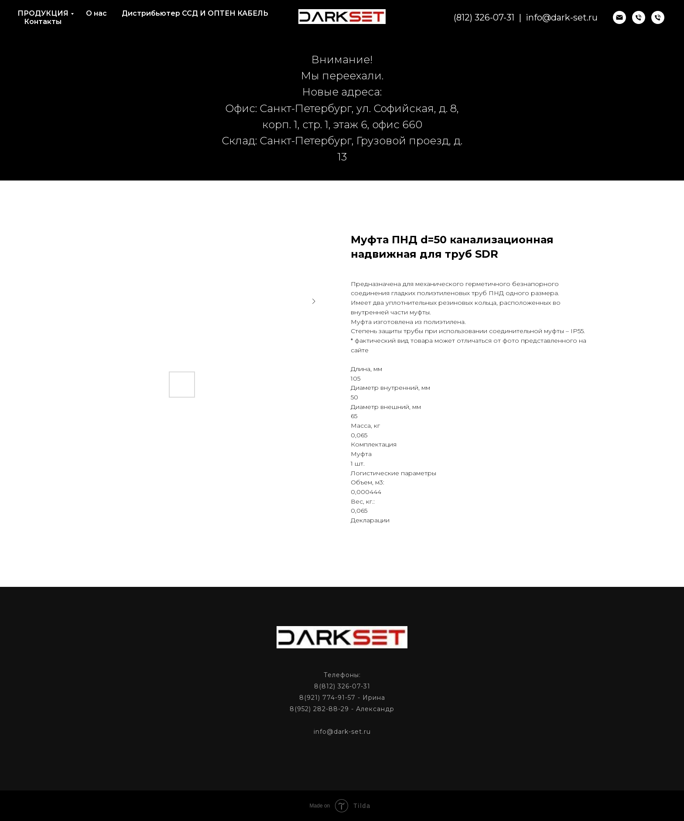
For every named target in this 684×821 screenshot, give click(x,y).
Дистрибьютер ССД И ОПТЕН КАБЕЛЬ (195, 13)
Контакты (43, 21)
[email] (619, 17)
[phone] (638, 17)
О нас (96, 13)
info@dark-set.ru (562, 17)
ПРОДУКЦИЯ (42, 13)
